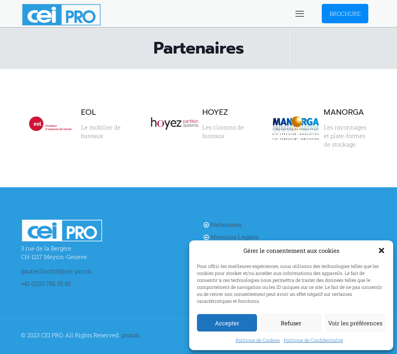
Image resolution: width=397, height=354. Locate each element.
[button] (381, 250)
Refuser (291, 323)
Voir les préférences (355, 323)
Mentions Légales (235, 237)
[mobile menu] (299, 13)
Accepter (227, 323)
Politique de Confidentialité (313, 340)
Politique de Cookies (258, 340)
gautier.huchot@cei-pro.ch (56, 271)
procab (130, 335)
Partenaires (226, 224)
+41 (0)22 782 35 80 (46, 283)
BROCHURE (345, 13)
